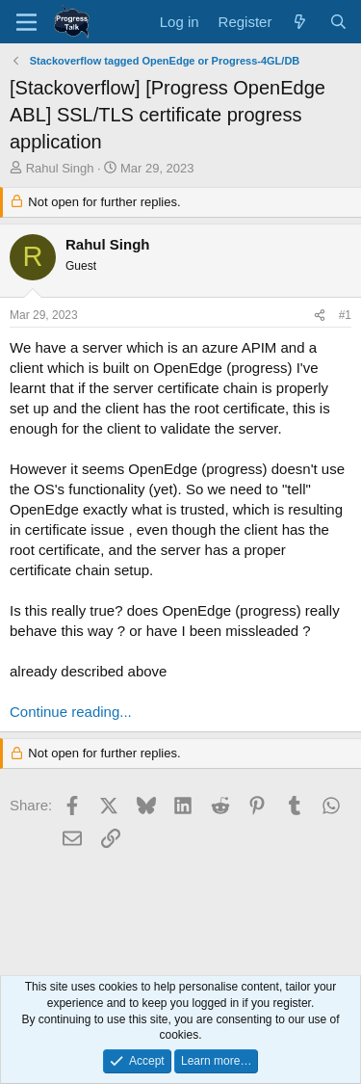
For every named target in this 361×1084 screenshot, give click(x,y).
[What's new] (300, 22)
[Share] (319, 315)
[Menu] (26, 22)
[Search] (338, 22)
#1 (345, 315)
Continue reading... (71, 711)
